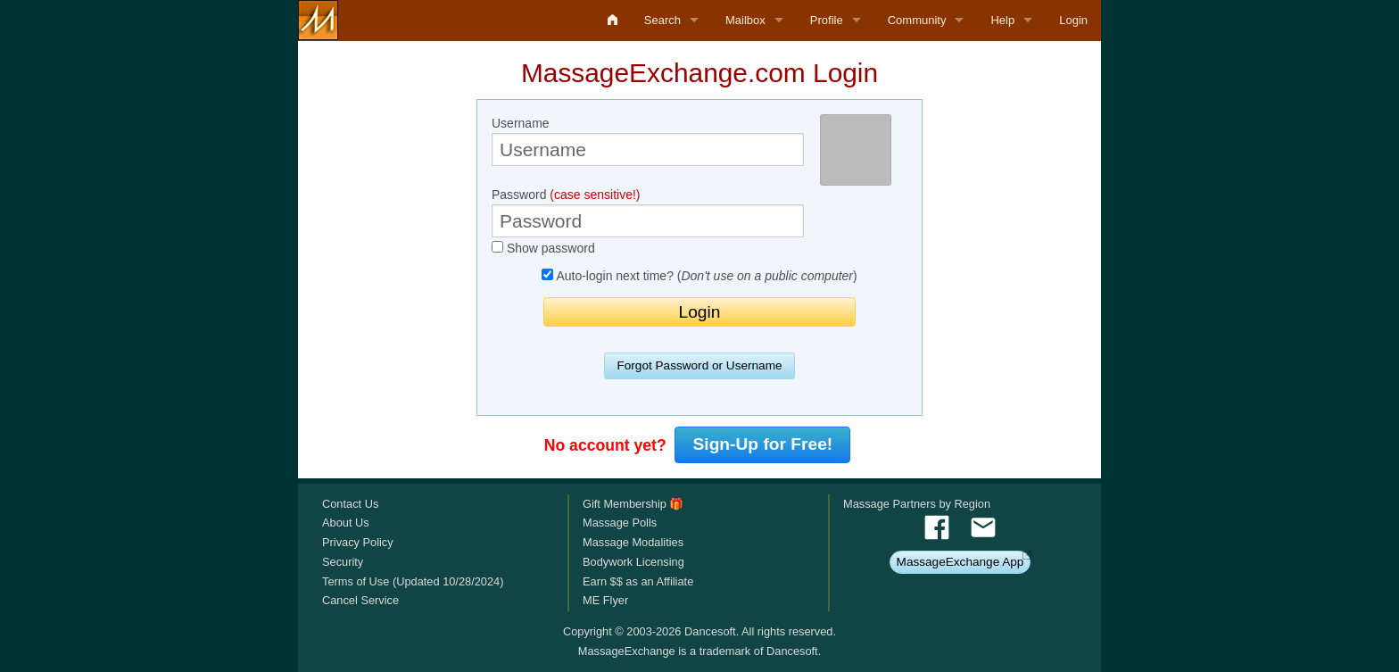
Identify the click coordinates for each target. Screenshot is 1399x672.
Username (648, 141)
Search (662, 20)
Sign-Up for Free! (763, 444)
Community (917, 20)
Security (342, 561)
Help (1002, 20)
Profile (826, 20)
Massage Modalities (633, 542)
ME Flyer (605, 600)
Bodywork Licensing (633, 561)
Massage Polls (620, 522)
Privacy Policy (357, 542)
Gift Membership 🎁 (633, 503)
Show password (543, 248)
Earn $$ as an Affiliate (638, 581)
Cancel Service (360, 600)
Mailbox (745, 20)
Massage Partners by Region (916, 503)
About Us (345, 522)
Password (648, 212)
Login (1073, 20)
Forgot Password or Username (699, 365)
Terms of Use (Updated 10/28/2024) (412, 581)
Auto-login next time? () (699, 276)
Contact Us (350, 503)
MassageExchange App (960, 561)
